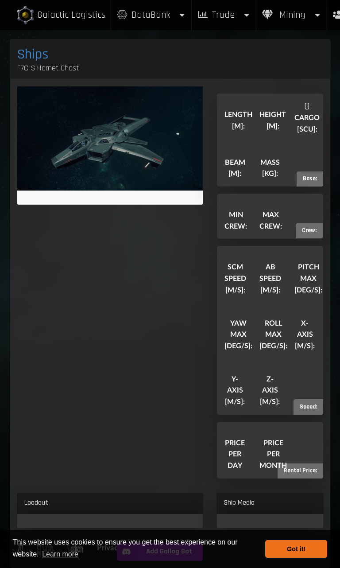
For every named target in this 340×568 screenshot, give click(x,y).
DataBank (151, 15)
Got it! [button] (296, 548)
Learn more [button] (60, 554)
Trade (224, 15)
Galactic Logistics (60, 15)
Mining (291, 15)
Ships (33, 54)
